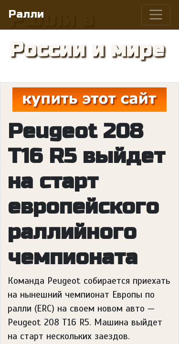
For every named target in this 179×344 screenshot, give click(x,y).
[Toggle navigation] (155, 14)
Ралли (26, 14)
